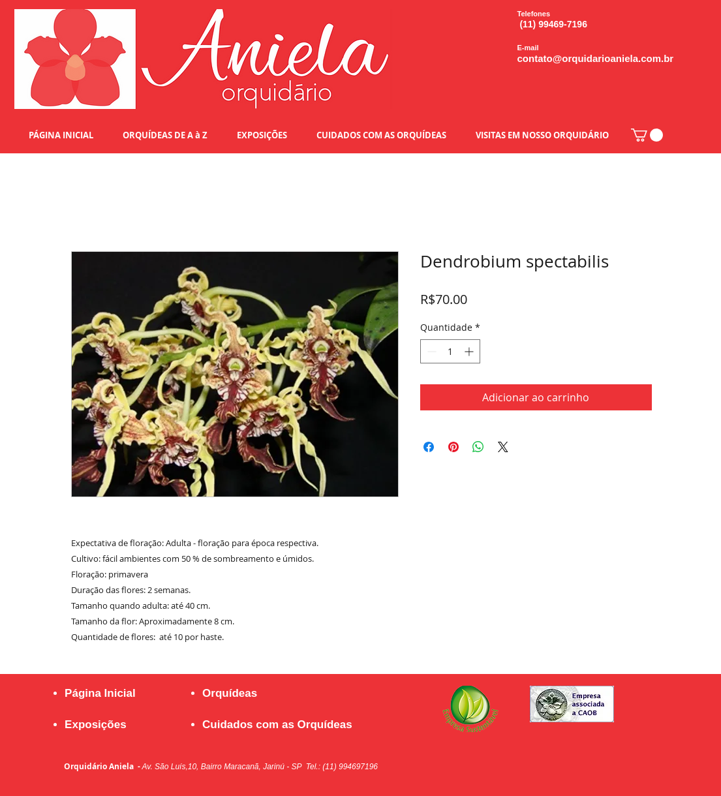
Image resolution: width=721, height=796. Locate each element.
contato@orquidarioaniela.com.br (595, 58)
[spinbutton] (450, 351)
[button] (647, 135)
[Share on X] (503, 447)
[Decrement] (430, 351)
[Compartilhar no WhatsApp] (478, 447)
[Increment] (470, 351)
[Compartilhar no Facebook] (429, 447)
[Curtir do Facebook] (566, 752)
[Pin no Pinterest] (453, 447)
